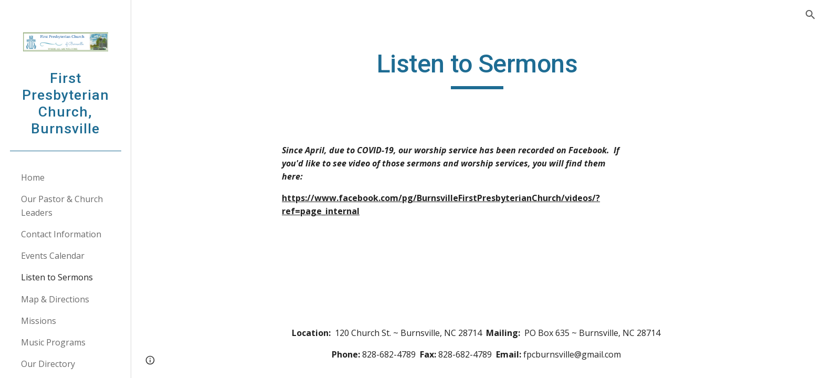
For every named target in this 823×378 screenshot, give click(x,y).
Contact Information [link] (61, 234)
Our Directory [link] (48, 364)
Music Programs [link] (53, 342)
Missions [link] (38, 321)
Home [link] (33, 177)
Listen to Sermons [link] (57, 277)
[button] (810, 14)
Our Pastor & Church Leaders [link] (62, 205)
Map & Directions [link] (55, 299)
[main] (477, 68)
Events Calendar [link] (53, 255)
